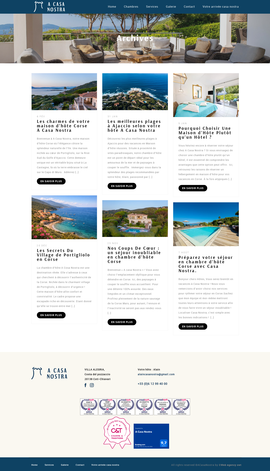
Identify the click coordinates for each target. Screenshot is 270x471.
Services (152, 7)
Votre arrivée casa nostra (221, 7)
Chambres (131, 7)
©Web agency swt (230, 465)
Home (112, 7)
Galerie (171, 7)
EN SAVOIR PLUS (51, 181)
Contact (189, 7)
